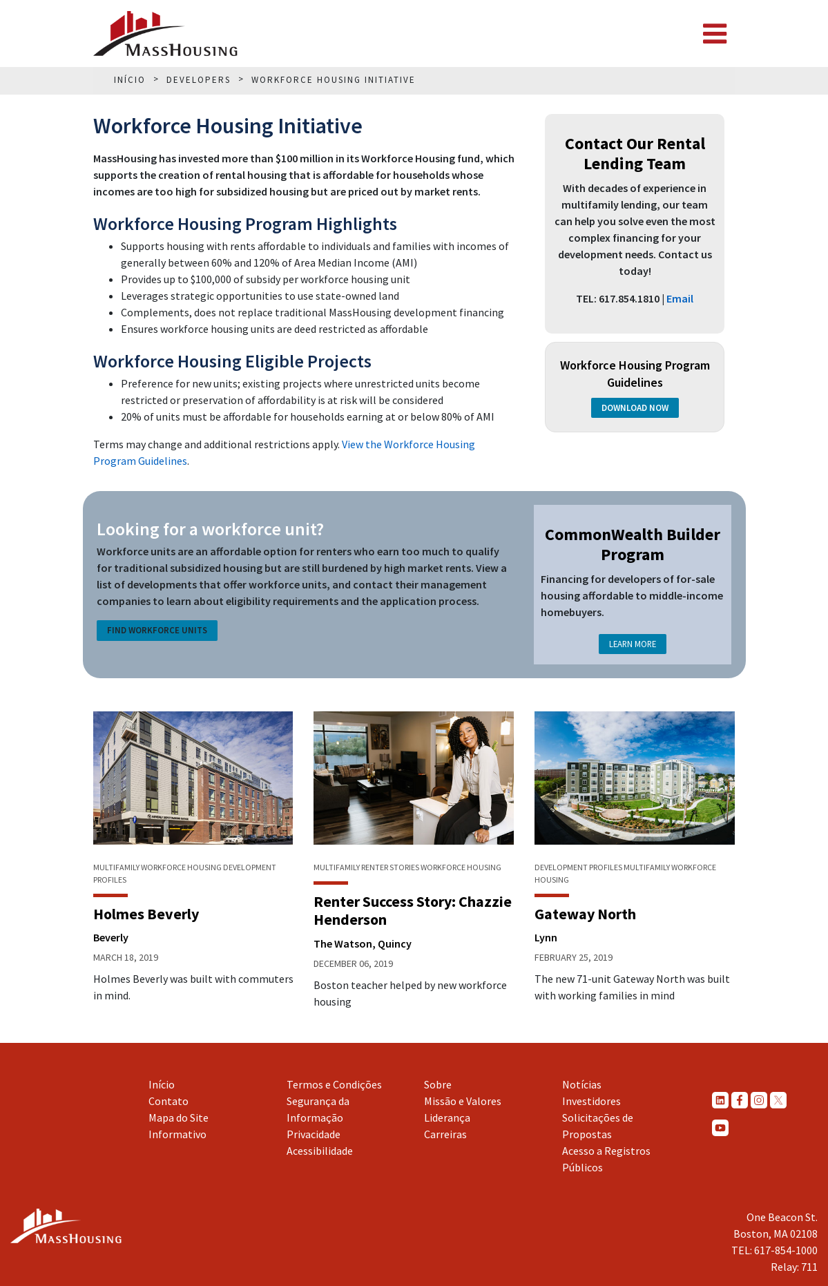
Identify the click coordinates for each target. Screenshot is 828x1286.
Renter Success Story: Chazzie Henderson (413, 910)
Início (161, 1084)
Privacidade (313, 1134)
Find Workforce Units (157, 630)
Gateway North (585, 913)
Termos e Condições (334, 1084)
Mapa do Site (178, 1117)
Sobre (438, 1084)
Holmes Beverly (146, 913)
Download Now (634, 408)
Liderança (447, 1117)
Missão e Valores (462, 1101)
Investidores (591, 1101)
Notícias (581, 1084)
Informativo (177, 1134)
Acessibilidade (320, 1151)
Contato (168, 1101)
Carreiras (445, 1134)
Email (679, 298)
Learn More (632, 643)
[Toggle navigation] (714, 34)
